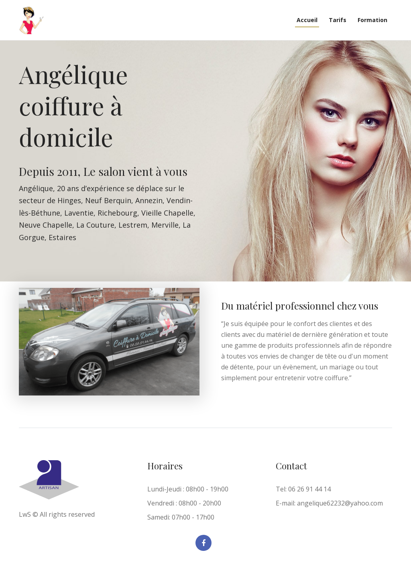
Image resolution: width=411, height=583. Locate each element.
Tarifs (337, 20)
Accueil (307, 20)
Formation (372, 20)
